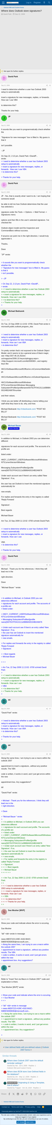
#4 (50, 320)
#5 (50, 434)
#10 (49, 975)
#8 (50, 754)
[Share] (46, 85)
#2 (50, 125)
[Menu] (3, 2)
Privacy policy (30, 1107)
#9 (50, 919)
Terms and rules (17, 1107)
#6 (50, 565)
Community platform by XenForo (19, 1111)
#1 (50, 85)
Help (38, 1107)
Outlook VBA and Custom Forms (19, 1068)
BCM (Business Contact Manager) (19, 1079)
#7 (50, 709)
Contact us (6, 1107)
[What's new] (44, 2)
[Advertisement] (26, 43)
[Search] (49, 2)
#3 (50, 192)
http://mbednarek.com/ (26, 409)
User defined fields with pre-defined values (23, 1047)
